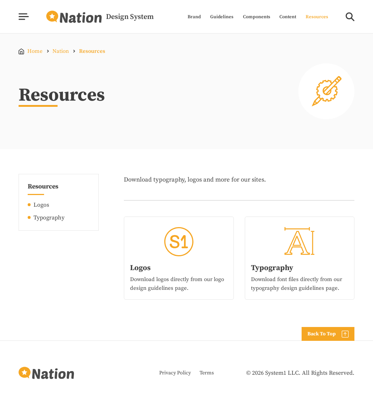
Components (256, 17)
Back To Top (321, 334)
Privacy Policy (175, 373)
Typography (49, 217)
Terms (207, 373)
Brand (194, 17)
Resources (317, 17)
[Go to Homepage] (100, 16)
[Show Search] (350, 16)
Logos (41, 205)
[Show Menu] (23, 17)
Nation (60, 51)
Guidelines (221, 17)
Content (287, 17)
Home (35, 51)
